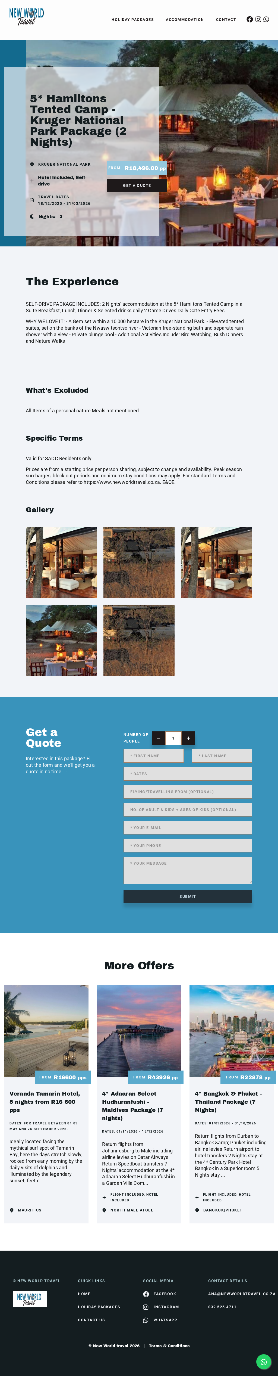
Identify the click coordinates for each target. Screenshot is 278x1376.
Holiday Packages (133, 19)
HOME (84, 1294)
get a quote (137, 185)
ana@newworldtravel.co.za (236, 1294)
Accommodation (185, 19)
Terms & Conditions (169, 1346)
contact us (91, 1320)
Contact (226, 19)
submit (187, 896)
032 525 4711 (222, 1307)
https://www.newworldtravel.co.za (122, 482)
